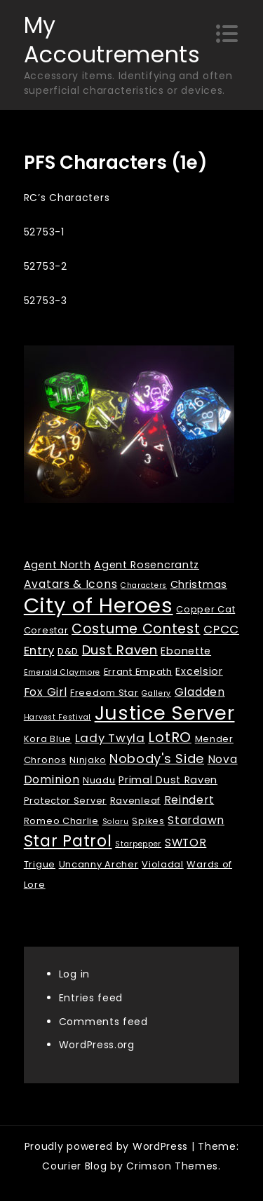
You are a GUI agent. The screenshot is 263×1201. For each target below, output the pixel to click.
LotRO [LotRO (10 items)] (169, 737)
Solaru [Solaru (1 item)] (115, 821)
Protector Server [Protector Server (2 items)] (65, 800)
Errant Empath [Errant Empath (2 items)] (138, 671)
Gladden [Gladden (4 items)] (200, 692)
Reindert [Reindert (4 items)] (189, 799)
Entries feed (91, 998)
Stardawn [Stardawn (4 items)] (196, 820)
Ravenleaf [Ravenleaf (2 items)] (135, 800)
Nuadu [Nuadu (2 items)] (99, 780)
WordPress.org (97, 1045)
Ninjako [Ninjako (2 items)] (87, 760)
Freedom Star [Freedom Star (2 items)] (104, 692)
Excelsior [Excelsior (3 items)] (198, 671)
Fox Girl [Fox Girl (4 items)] (45, 692)
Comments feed (103, 1022)
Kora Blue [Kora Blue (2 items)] (48, 739)
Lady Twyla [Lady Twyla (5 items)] (110, 737)
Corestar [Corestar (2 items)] (46, 630)
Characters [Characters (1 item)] (144, 585)
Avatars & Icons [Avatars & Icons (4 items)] (71, 584)
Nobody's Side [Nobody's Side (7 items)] (156, 758)
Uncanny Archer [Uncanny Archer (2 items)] (99, 864)
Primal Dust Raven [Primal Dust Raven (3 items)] (168, 780)
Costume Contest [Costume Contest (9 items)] (136, 628)
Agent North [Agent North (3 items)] (57, 565)
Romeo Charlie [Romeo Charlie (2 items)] (61, 821)
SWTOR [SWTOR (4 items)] (186, 842)
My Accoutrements (112, 39)
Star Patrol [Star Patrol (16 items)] (68, 841)
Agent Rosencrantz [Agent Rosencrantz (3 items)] (146, 565)
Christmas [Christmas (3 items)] (198, 584)
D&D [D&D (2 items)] (68, 651)
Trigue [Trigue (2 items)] (39, 864)
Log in (74, 974)
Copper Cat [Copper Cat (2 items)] (205, 609)
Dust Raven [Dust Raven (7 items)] (120, 650)
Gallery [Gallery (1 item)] (156, 693)
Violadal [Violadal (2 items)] (163, 864)
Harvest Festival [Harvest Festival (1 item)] (57, 717)
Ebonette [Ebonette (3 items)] (186, 651)
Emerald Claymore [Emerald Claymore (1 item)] (62, 672)
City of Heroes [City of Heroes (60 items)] (98, 605)
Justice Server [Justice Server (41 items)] (165, 713)
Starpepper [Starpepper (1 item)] (138, 844)
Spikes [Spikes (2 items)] (148, 821)
